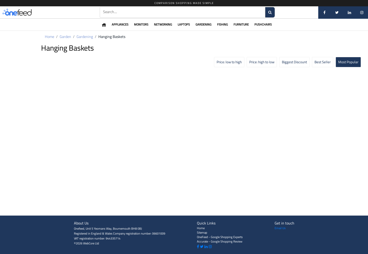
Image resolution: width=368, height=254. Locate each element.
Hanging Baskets (111, 36)
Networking (163, 24)
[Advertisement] (184, 205)
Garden (65, 36)
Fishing (222, 24)
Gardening (203, 24)
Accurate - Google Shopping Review (219, 241)
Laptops (184, 24)
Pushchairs (263, 24)
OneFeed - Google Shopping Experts (220, 237)
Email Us (280, 228)
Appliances (120, 24)
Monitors (141, 24)
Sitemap (202, 232)
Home (49, 36)
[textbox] (182, 11)
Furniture (241, 24)
